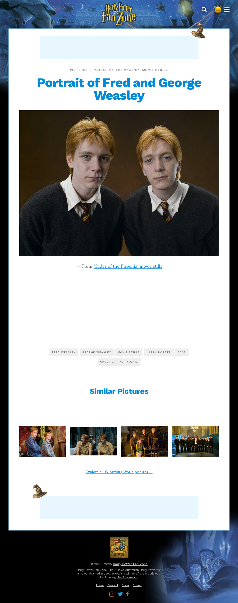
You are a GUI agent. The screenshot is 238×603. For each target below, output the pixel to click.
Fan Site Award (127, 577)
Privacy (137, 585)
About (100, 585)
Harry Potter (159, 352)
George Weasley (96, 352)
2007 (182, 352)
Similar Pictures (119, 391)
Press (125, 585)
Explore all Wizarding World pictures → (119, 471)
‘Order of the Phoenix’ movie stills (131, 70)
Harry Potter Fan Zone (130, 564)
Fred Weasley (64, 352)
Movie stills (129, 352)
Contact (112, 585)
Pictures (79, 70)
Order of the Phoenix (119, 361)
